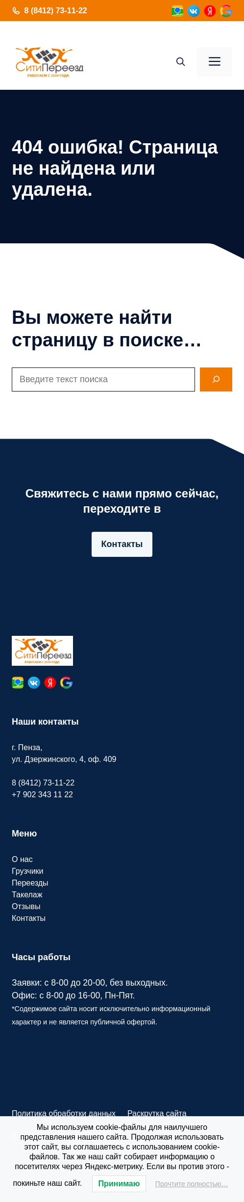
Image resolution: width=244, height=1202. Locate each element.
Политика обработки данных (64, 1113)
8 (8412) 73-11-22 (55, 10)
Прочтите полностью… (191, 1184)
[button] (181, 62)
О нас (22, 859)
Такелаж (27, 894)
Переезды (30, 883)
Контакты (122, 544)
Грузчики (28, 871)
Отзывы (26, 906)
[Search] (216, 379)
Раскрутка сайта (157, 1113)
